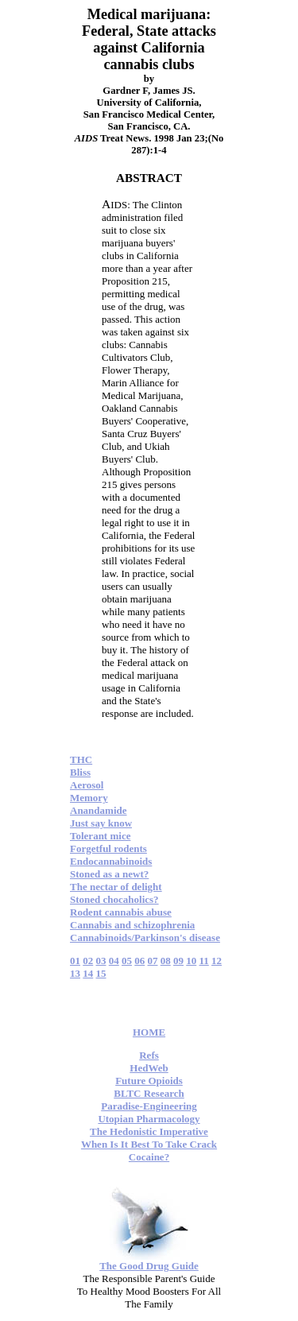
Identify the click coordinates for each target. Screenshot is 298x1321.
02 (88, 961)
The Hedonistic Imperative (149, 1131)
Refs (149, 1055)
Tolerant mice (100, 836)
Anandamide (98, 810)
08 (166, 961)
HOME (149, 1032)
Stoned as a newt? (109, 874)
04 (114, 961)
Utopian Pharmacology (148, 1119)
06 (139, 961)
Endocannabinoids (111, 861)
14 (88, 973)
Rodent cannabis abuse (121, 912)
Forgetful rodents (108, 848)
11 (204, 961)
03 (101, 961)
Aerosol (86, 785)
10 (191, 961)
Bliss (80, 772)
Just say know (101, 823)
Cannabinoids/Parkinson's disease (145, 937)
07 (153, 961)
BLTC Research (149, 1093)
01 (75, 961)
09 (178, 961)
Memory (89, 798)
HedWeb (149, 1068)
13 (75, 973)
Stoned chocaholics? (114, 899)
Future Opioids (149, 1081)
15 (101, 973)
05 (127, 961)
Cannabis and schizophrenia (132, 925)
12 (216, 961)
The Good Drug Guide (149, 1266)
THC (81, 759)
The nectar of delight (116, 887)
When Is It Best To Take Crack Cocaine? (149, 1150)
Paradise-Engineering (149, 1106)
